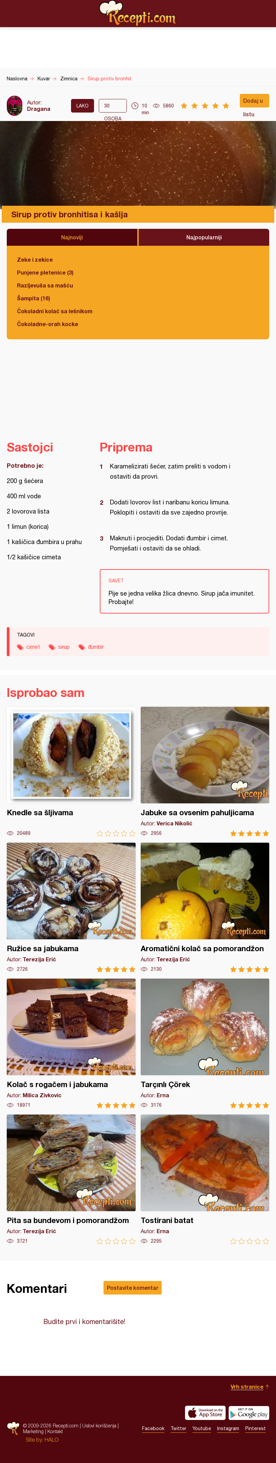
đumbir (96, 647)
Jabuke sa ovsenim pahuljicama (205, 772)
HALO (52, 1440)
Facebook (153, 1428)
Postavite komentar (132, 1287)
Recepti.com (138, 13)
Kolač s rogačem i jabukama (71, 1043)
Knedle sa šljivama (71, 772)
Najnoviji (72, 237)
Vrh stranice (247, 1386)
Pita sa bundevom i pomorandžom (71, 1179)
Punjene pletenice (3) (45, 272)
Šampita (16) (33, 298)
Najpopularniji (204, 237)
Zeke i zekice (35, 259)
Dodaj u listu (253, 102)
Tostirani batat (205, 1179)
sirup (64, 647)
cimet (33, 647)
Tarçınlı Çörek (205, 1043)
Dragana (38, 108)
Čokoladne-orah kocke (47, 324)
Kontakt (55, 1431)
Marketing (33, 1431)
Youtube (201, 1428)
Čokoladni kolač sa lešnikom (54, 311)
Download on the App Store (205, 1413)
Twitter (178, 1428)
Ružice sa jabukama (71, 908)
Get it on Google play (249, 1413)
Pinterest (255, 1428)
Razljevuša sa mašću (45, 285)
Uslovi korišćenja (99, 1425)
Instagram (228, 1428)
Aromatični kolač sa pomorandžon (205, 908)
